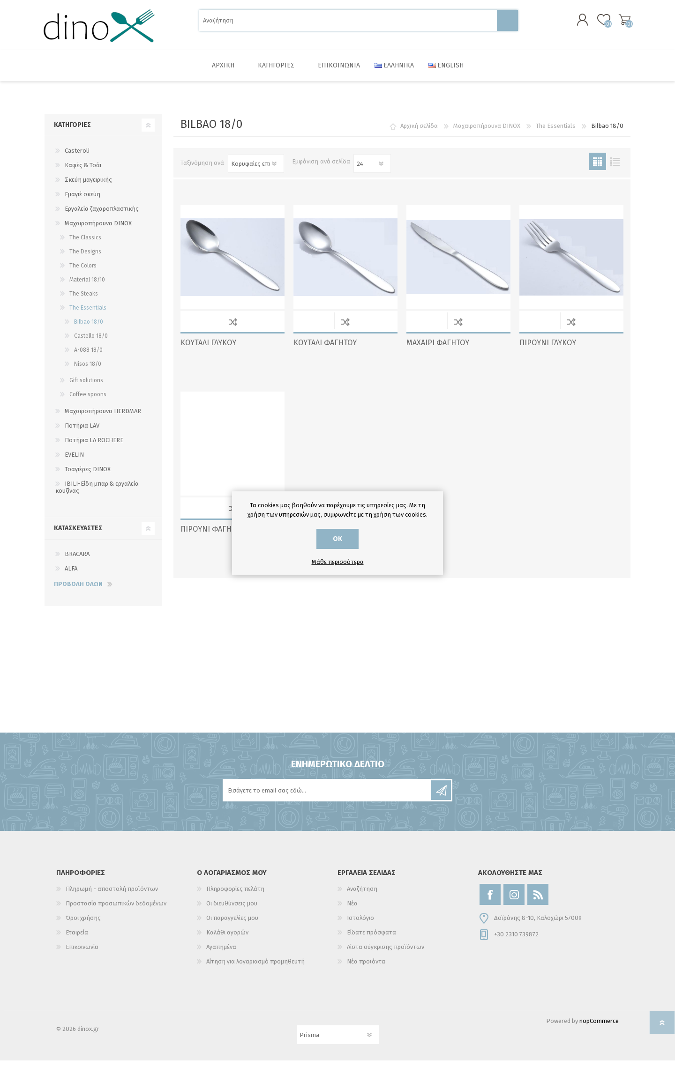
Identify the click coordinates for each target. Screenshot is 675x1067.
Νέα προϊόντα (366, 967)
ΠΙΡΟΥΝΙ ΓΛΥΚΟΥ (547, 349)
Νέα (352, 909)
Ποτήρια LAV (82, 432)
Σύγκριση (233, 328)
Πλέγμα (597, 168)
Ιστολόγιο (360, 924)
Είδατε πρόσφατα (371, 938)
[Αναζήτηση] (348, 23)
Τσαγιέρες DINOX (88, 475)
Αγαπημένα (221, 953)
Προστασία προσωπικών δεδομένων (116, 909)
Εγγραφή (441, 797)
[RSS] (537, 900)
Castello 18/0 (91, 342)
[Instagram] (514, 900)
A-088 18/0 (88, 356)
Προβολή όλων (78, 590)
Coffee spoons (87, 401)
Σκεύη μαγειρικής (88, 186)
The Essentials (87, 314)
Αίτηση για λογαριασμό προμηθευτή (255, 967)
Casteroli (77, 157)
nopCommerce (599, 1027)
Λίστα (614, 168)
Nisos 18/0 (87, 370)
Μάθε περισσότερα (338, 561)
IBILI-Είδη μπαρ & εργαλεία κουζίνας (97, 494)
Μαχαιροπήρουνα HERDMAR (103, 417)
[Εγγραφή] (327, 797)
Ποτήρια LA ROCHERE (94, 446)
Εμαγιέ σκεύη (82, 200)
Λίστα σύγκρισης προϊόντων (385, 953)
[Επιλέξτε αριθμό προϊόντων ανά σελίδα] (372, 170)
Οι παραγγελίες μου (232, 924)
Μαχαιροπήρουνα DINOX (98, 229)
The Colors (83, 272)
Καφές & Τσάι (83, 171)
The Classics (85, 244)
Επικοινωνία (82, 953)
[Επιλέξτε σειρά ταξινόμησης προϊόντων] (256, 170)
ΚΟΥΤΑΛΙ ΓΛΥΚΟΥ (208, 349)
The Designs (85, 258)
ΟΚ (337, 539)
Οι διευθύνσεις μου (231, 909)
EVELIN (74, 461)
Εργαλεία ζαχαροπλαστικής (102, 215)
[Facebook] (490, 900)
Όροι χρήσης (83, 924)
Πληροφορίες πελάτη (235, 895)
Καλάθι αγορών (619, 23)
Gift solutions (86, 387)
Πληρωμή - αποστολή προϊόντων (112, 895)
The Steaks (83, 300)
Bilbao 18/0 (88, 328)
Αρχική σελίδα (419, 132)
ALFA (71, 574)
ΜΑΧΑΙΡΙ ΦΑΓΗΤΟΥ (437, 349)
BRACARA (77, 560)
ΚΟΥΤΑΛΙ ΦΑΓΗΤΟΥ (325, 349)
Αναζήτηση (507, 23)
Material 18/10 (87, 286)
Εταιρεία (77, 938)
